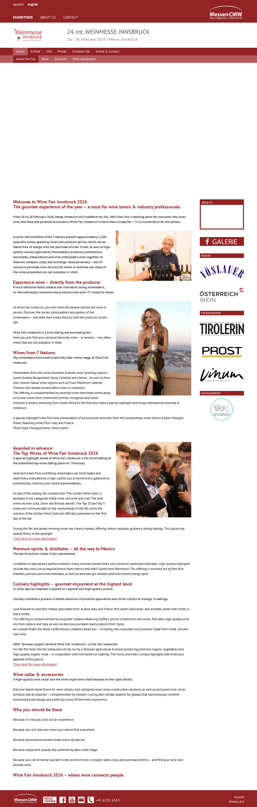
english (33, 4)
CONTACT (70, 17)
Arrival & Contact (107, 51)
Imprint (239, 797)
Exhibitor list (81, 51)
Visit (49, 51)
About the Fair (25, 59)
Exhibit (35, 51)
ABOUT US (48, 17)
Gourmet (60, 59)
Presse (62, 51)
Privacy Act (236, 801)
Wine (44, 59)
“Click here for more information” (35, 538)
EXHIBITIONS (23, 17)
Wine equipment (84, 59)
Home (20, 51)
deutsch (18, 4)
